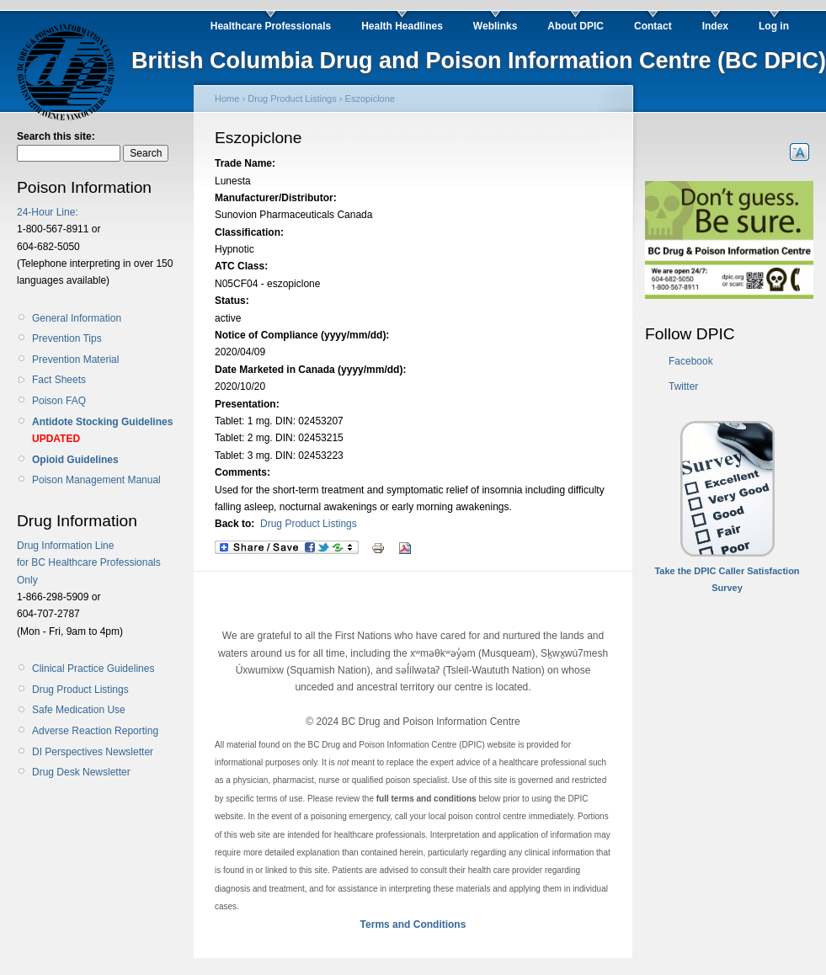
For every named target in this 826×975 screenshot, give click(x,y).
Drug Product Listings (80, 689)
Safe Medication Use (78, 710)
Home (227, 98)
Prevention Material (75, 359)
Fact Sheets (59, 380)
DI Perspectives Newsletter (92, 752)
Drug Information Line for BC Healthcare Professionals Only (89, 563)
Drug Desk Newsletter (81, 772)
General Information (76, 318)
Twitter (683, 386)
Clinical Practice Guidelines (93, 668)
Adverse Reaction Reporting (95, 731)
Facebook (691, 361)
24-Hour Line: (47, 212)
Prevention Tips (67, 338)
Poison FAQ (59, 401)
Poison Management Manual (96, 480)
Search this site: (56, 136)
